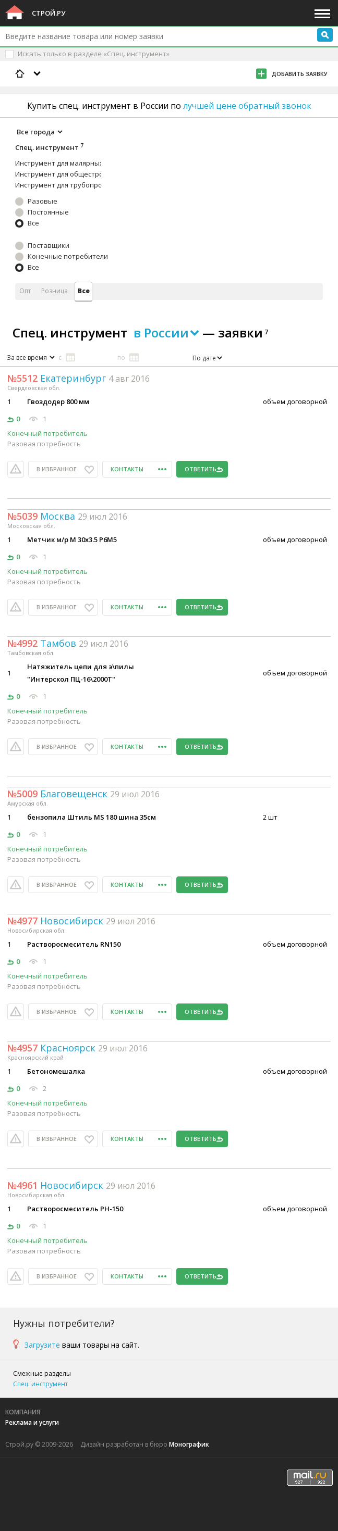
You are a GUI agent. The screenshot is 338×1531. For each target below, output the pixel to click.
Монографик (189, 1444)
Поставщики (48, 245)
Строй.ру (48, 13)
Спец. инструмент (40, 1383)
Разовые (42, 201)
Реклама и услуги (32, 1422)
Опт (25, 290)
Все (33, 223)
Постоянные (48, 212)
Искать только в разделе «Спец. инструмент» (94, 53)
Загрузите (42, 1345)
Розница (54, 290)
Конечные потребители (68, 256)
